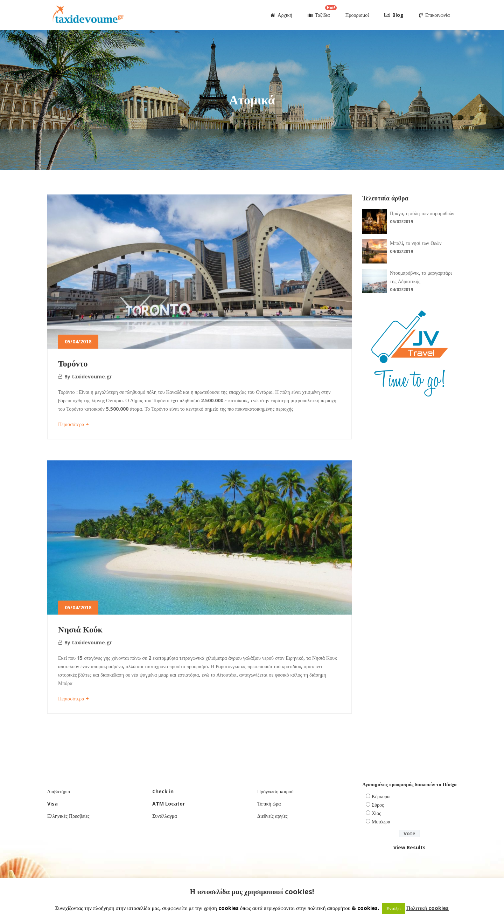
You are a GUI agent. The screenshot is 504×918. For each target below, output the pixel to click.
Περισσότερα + (73, 424)
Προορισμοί (357, 15)
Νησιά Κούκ (80, 629)
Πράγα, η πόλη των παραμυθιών (422, 213)
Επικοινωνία (434, 15)
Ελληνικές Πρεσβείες (68, 816)
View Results (409, 847)
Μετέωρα (381, 821)
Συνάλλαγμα (164, 816)
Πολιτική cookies (427, 907)
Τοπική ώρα (269, 803)
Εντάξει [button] (393, 908)
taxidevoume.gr (92, 376)
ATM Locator (168, 803)
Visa (52, 803)
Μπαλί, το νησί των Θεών (416, 243)
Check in (163, 791)
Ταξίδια (322, 11)
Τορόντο (73, 363)
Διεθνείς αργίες (272, 816)
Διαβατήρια (58, 791)
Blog (394, 15)
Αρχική (281, 15)
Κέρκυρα (381, 796)
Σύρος (378, 804)
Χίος (376, 813)
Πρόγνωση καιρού (275, 791)
